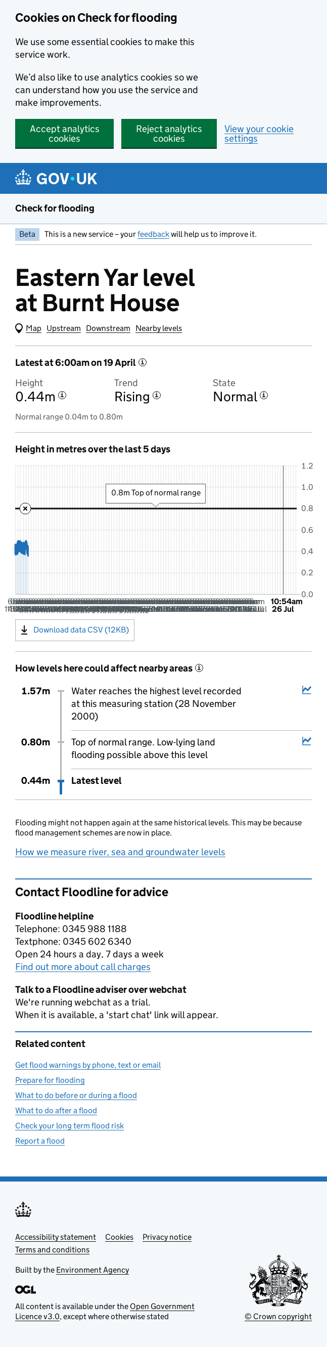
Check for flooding (55, 208)
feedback (153, 234)
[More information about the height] (62, 395)
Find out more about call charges (83, 967)
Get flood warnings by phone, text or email (88, 1065)
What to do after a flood (56, 1110)
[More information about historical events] (199, 668)
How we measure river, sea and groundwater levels (120, 852)
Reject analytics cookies (169, 133)
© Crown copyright (278, 1316)
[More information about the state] (263, 395)
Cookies (119, 1237)
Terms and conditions (52, 1249)
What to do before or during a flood (76, 1095)
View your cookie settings (259, 133)
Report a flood (40, 1141)
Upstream (63, 328)
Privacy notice (167, 1237)
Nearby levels (158, 328)
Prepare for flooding (50, 1080)
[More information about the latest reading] (142, 362)
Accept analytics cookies (65, 133)
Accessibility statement (55, 1237)
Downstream (108, 328)
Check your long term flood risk (69, 1125)
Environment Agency (92, 1270)
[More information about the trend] (156, 395)
